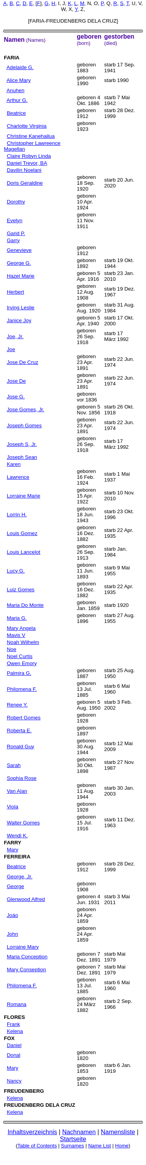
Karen (14, 464)
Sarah (14, 765)
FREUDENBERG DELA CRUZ (39, 1105)
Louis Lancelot (23, 552)
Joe (11, 349)
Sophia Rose (21, 778)
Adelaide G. (20, 67)
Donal (13, 1055)
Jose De (16, 381)
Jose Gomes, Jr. (25, 409)
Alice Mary (19, 80)
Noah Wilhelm (23, 642)
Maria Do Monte (25, 605)
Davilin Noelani (24, 170)
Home (122, 1146)
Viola (12, 807)
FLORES (14, 1017)
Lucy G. (16, 571)
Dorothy (16, 202)
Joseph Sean (22, 457)
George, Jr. (19, 877)
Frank (13, 1024)
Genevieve (19, 250)
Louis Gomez (22, 533)
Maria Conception (27, 957)
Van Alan (17, 791)
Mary (12, 850)
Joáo (12, 915)
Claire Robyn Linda (29, 156)
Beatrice (16, 113)
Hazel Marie (20, 276)
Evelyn (14, 220)
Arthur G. (17, 100)
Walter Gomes (23, 823)
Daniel (14, 1045)
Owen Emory (22, 663)
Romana (16, 1004)
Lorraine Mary (23, 947)
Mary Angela (21, 628)
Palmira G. (19, 673)
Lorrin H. (16, 514)
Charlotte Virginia (26, 126)
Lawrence (18, 477)
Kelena (15, 1031)
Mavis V (16, 635)
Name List (99, 1146)
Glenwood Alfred (26, 899)
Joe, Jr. (15, 336)
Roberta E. (19, 730)
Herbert (15, 292)
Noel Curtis (19, 656)
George (15, 886)
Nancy (14, 1081)
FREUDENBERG (24, 1091)
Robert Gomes (23, 718)
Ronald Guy (20, 746)
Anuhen (16, 90)
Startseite (73, 1139)
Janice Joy (19, 320)
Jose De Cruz (22, 362)
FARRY (12, 843)
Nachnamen (79, 1132)
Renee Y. (17, 705)
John (12, 934)
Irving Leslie (20, 307)
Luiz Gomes (20, 589)
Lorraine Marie (23, 496)
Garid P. (16, 233)
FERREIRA (17, 857)
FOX (9, 1038)
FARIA (11, 58)
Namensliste (118, 1132)
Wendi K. (17, 836)
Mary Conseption (26, 969)
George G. (19, 263)
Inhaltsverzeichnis (32, 1132)
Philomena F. (22, 689)
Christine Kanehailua (31, 136)
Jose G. (16, 397)
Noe (11, 649)
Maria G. (16, 618)
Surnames (72, 1146)
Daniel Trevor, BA (27, 163)
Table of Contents (37, 1146)
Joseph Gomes (24, 425)
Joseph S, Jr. (22, 444)
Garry (13, 240)
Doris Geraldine (25, 183)
